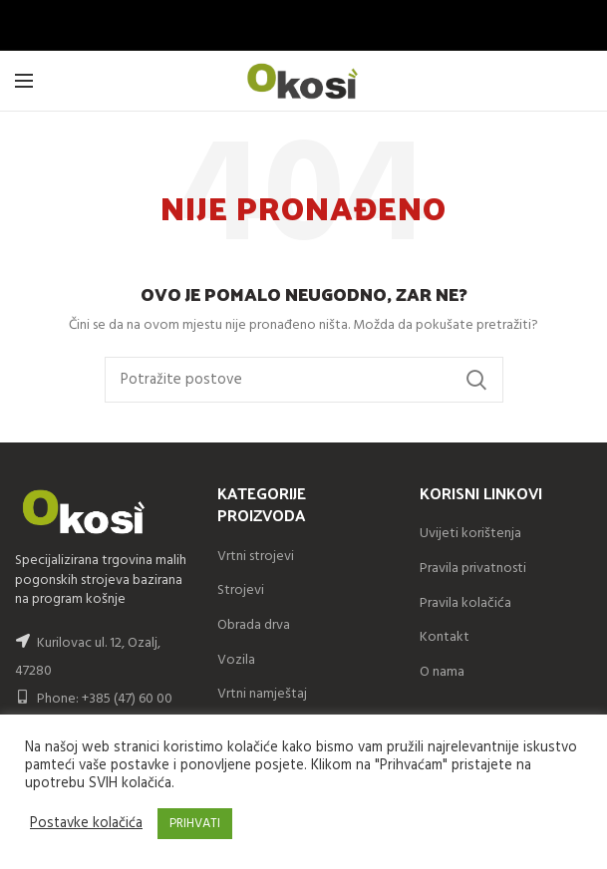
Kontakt (444, 637)
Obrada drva (253, 625)
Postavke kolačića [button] (86, 824)
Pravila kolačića (465, 603)
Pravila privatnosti (473, 568)
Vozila (236, 660)
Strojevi (240, 590)
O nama (442, 672)
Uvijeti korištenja (470, 533)
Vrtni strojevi (255, 556)
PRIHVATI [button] (194, 823)
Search (476, 380)
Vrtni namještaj (262, 694)
